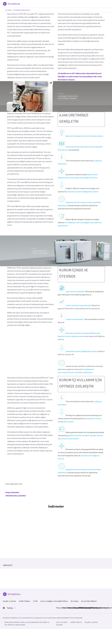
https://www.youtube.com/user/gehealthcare (80, 608)
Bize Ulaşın (74, 601)
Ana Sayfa (8, 10)
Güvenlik (59, 625)
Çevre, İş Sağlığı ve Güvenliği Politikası (54, 601)
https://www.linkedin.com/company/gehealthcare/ (69, 608)
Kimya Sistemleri (12, 492)
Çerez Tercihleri (62, 622)
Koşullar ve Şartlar (9, 601)
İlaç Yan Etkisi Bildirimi (89, 601)
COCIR (35, 601)
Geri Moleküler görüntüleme (21, 10)
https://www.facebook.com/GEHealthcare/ (57, 608)
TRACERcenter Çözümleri (15, 495)
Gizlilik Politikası (24, 601)
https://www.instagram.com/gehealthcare (63, 608)
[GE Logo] (11, 3)
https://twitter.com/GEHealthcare (74, 608)
